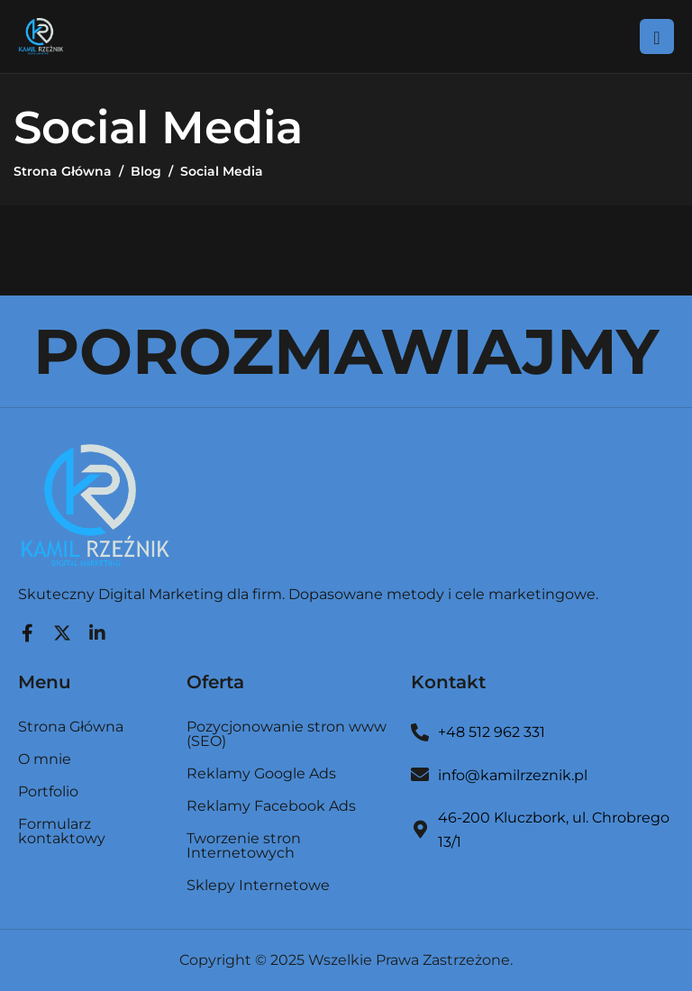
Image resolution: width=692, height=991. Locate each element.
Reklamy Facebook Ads (271, 806)
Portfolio (48, 792)
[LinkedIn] (97, 629)
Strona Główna (70, 727)
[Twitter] (62, 629)
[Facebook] (27, 629)
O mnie (44, 760)
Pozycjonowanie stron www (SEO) (287, 735)
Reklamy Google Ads (261, 774)
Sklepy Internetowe (258, 885)
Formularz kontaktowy (61, 831)
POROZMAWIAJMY (346, 351)
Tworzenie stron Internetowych (244, 846)
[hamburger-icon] (657, 36)
